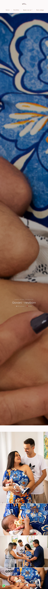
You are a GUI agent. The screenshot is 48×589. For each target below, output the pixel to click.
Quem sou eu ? (27, 10)
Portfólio (16, 10)
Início (8, 10)
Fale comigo (40, 10)
